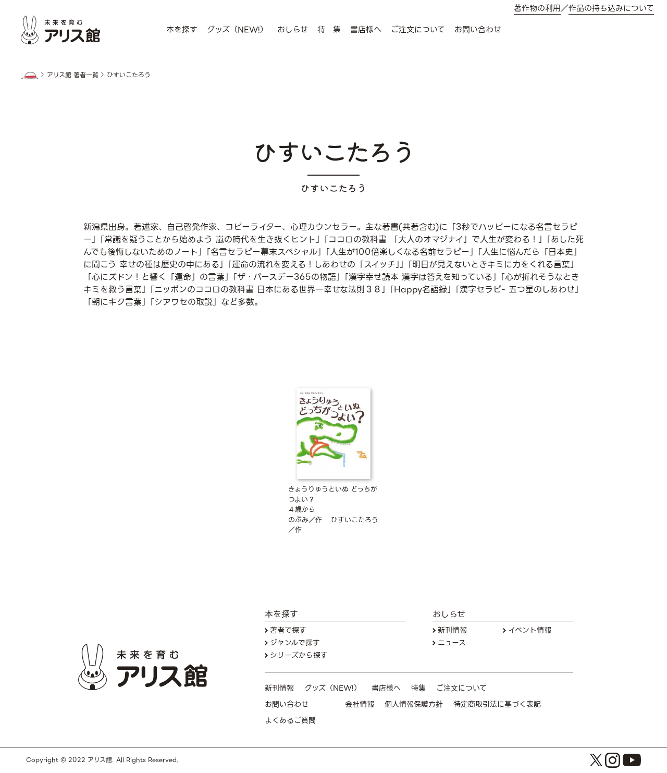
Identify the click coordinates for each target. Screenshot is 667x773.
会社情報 (359, 704)
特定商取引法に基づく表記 (497, 704)
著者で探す (288, 630)
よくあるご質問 (290, 720)
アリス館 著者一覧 (72, 75)
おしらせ (292, 29)
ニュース (452, 642)
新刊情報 (452, 630)
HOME (30, 75)
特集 (418, 688)
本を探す (181, 29)
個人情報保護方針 (414, 704)
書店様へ (365, 29)
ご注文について (418, 29)
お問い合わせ (477, 29)
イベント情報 (529, 630)
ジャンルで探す (295, 642)
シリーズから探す (299, 655)
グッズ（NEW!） (237, 29)
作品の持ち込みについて (611, 9)
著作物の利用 (537, 9)
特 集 (329, 29)
